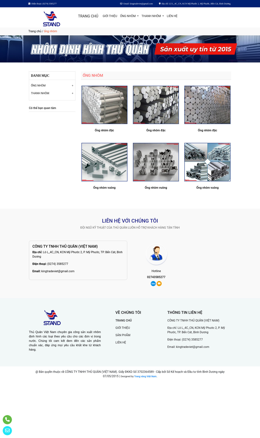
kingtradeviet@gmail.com (57, 271)
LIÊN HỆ (172, 16)
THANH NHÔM (152, 16)
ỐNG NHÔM (128, 16)
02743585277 (156, 277)
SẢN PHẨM (123, 335)
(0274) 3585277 (57, 264)
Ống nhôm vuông (104, 187)
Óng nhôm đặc (104, 130)
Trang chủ (34, 31)
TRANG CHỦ (88, 16)
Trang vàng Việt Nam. (145, 376)
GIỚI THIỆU (110, 16)
